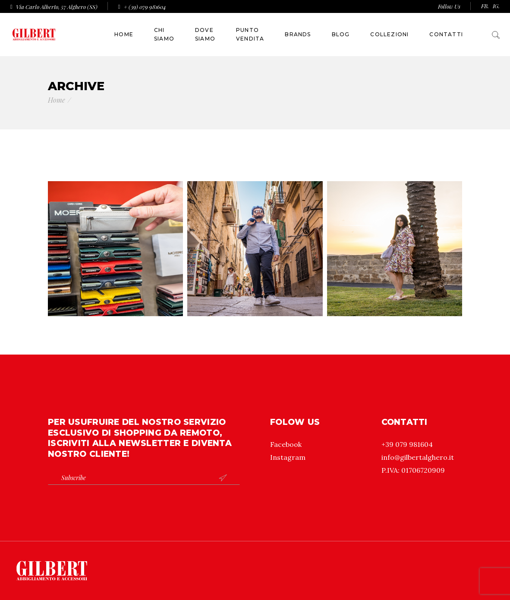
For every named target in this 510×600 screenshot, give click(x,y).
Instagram (287, 457)
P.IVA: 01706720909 (413, 470)
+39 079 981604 (407, 444)
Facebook (286, 444)
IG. (496, 5)
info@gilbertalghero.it (417, 457)
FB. (485, 5)
